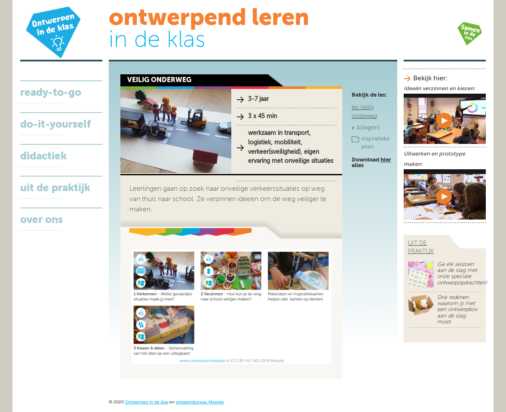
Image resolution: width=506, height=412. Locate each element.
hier (385, 160)
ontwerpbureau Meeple (200, 402)
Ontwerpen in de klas (146, 402)
